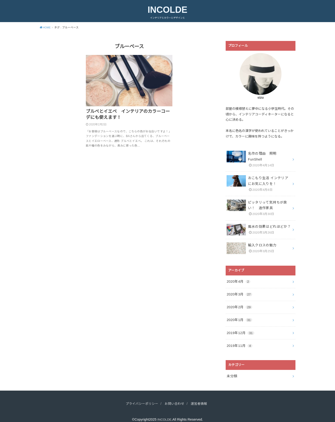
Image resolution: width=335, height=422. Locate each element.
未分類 (232, 369)
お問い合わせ (174, 396)
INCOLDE (167, 9)
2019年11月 (239, 339)
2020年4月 (238, 278)
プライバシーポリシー (140, 396)
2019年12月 (240, 327)
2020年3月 (239, 290)
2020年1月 (239, 314)
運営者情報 (201, 396)
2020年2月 (239, 302)
